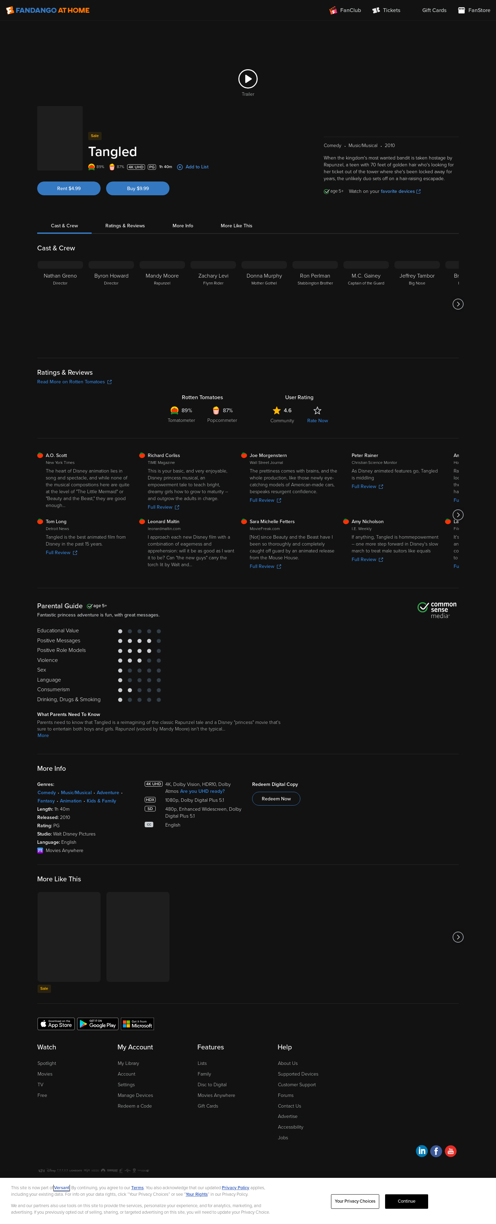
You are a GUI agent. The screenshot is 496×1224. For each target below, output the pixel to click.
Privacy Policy (235, 1188)
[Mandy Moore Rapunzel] (162, 304)
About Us (288, 1063)
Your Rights (197, 1194)
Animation (71, 801)
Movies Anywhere (216, 1095)
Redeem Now (276, 799)
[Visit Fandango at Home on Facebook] (436, 1152)
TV (40, 1085)
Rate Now (317, 421)
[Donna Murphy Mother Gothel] (264, 304)
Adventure (108, 793)
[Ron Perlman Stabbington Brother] (315, 304)
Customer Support (297, 1085)
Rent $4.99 (69, 188)
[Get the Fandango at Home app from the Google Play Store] (98, 1023)
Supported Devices (298, 1074)
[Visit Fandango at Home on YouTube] (450, 1152)
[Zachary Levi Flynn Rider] (213, 304)
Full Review (163, 507)
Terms (137, 1188)
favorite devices (401, 191)
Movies (45, 1074)
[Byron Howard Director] (111, 304)
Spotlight (47, 1063)
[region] (248, 1201)
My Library (128, 1063)
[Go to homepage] (48, 10)
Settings (126, 1085)
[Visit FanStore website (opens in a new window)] (474, 10)
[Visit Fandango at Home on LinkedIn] (421, 1152)
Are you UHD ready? (202, 791)
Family (204, 1074)
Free (42, 1095)
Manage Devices (135, 1095)
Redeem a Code (135, 1106)
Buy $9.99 (138, 188)
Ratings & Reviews (125, 226)
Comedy (47, 793)
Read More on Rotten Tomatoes (74, 382)
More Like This (236, 226)
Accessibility (290, 1127)
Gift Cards (208, 1106)
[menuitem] (429, 10)
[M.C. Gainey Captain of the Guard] (366, 304)
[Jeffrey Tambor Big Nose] (417, 304)
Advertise (288, 1116)
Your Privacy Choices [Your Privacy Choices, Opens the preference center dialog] (355, 1201)
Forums (285, 1095)
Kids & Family (101, 801)
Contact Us (289, 1106)
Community (282, 421)
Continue (407, 1201)
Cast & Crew (64, 226)
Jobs (283, 1138)
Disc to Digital (212, 1085)
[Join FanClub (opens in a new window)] (345, 10)
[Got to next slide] (458, 304)
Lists (202, 1063)
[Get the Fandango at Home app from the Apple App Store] (56, 1023)
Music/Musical (76, 793)
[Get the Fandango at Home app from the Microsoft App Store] (137, 1023)
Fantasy (46, 801)
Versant (61, 1188)
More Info (183, 226)
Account (126, 1074)
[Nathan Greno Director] (60, 304)
